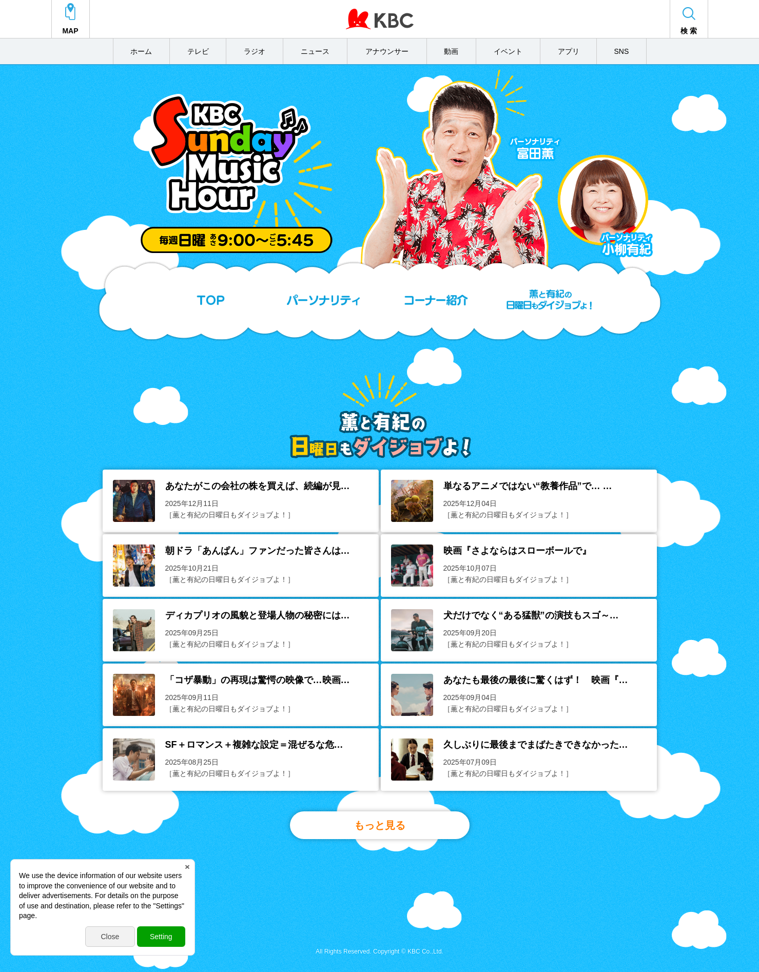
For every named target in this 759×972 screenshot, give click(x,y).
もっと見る (379, 825)
